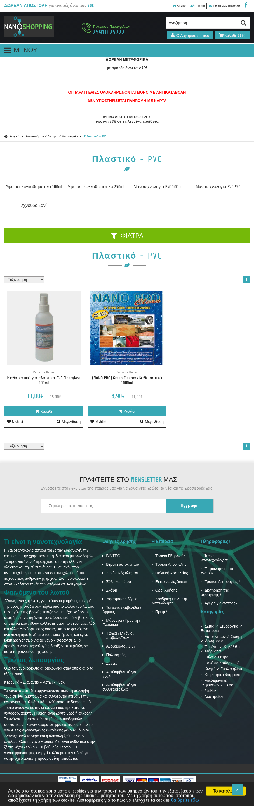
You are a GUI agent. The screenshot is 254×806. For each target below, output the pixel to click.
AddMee (208, 691)
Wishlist (15, 422)
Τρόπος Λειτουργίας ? (220, 582)
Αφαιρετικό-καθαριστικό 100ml (33, 186)
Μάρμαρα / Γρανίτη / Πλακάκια (121, 622)
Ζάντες (109, 664)
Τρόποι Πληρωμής (169, 556)
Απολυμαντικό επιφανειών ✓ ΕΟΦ (217, 683)
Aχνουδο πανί (34, 205)
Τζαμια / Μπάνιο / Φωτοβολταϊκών (118, 635)
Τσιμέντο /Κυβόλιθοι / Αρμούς (121, 610)
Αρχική (179, 6)
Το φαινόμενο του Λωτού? (217, 571)
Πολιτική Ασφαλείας (170, 573)
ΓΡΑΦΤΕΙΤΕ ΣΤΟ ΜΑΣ (128, 479)
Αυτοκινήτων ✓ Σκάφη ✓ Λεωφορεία (52, 136)
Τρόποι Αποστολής (169, 565)
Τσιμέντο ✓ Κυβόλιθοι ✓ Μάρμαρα (220, 649)
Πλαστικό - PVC (95, 136)
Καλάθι (44, 411)
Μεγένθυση (69, 422)
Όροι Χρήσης (165, 590)
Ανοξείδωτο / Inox (118, 646)
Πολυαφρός (114, 655)
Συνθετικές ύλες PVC (120, 573)
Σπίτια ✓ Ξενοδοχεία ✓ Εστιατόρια (221, 628)
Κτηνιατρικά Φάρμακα (220, 675)
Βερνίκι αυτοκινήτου (120, 565)
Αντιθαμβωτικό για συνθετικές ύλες (119, 687)
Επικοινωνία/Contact (224, 6)
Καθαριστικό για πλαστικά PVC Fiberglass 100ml (44, 380)
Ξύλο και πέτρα (116, 582)
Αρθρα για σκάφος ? (219, 603)
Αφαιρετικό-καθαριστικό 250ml (96, 186)
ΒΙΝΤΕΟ (111, 556)
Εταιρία (197, 6)
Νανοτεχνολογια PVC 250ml (220, 186)
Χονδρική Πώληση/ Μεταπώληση (169, 601)
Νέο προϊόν (212, 697)
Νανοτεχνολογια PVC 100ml (158, 186)
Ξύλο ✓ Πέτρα (214, 657)
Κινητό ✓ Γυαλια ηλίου (221, 669)
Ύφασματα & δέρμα (119, 599)
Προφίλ (160, 612)
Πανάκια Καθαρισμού (220, 663)
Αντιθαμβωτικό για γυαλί (119, 674)
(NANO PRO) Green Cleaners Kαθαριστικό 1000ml (127, 380)
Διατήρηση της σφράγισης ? (215, 592)
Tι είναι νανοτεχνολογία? (214, 558)
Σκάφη (109, 590)
